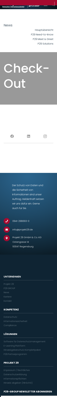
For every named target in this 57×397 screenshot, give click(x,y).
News (6, 292)
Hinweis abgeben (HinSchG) (18, 382)
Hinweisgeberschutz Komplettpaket (22, 349)
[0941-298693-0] (8, 221)
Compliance (10, 325)
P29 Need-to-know (42, 34)
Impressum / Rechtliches (17, 370)
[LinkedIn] (28, 136)
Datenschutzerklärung (15, 374)
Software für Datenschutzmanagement (24, 341)
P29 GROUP (9, 288)
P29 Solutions (45, 43)
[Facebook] (12, 136)
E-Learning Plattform (14, 345)
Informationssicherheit (15, 321)
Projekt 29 (9, 284)
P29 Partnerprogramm (15, 354)
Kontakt (8, 300)
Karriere (8, 296)
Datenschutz (10, 316)
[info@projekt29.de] (8, 230)
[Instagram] (45, 136)
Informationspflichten (15, 378)
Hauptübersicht (44, 30)
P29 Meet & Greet (43, 39)
